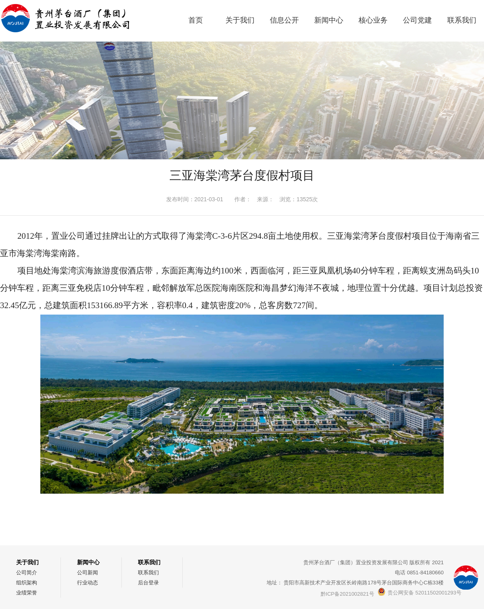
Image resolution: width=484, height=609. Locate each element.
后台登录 (148, 583)
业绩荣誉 (26, 593)
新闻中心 (328, 20)
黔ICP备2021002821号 (347, 594)
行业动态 (87, 583)
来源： (265, 199)
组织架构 (26, 583)
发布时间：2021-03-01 (194, 199)
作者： (242, 199)
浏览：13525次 (299, 199)
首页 (195, 20)
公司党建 (417, 20)
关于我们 (240, 20)
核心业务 (373, 20)
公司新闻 (87, 572)
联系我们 (461, 20)
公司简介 (26, 572)
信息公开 (284, 20)
